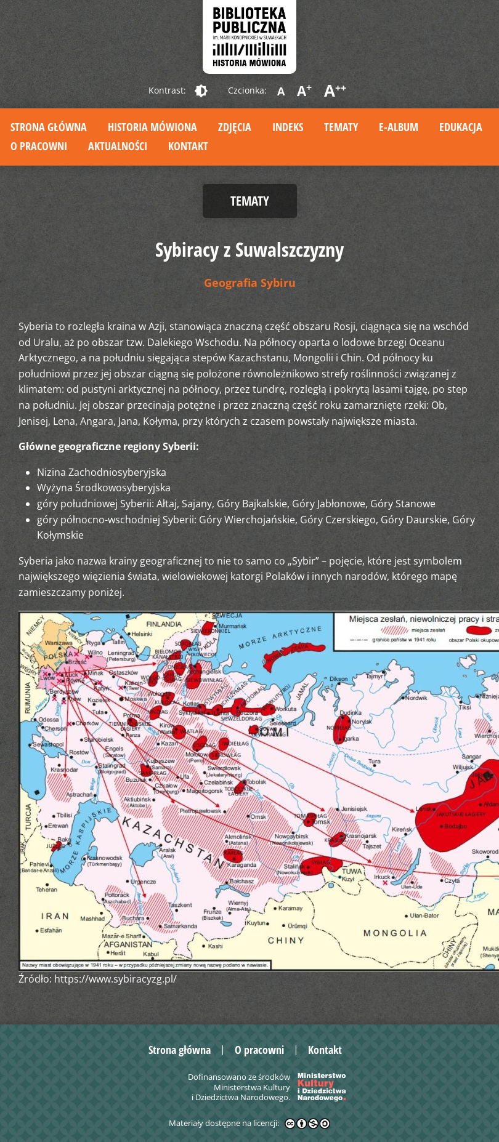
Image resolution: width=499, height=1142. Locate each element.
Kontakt (188, 146)
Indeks (287, 126)
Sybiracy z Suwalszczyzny (249, 249)
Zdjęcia (234, 126)
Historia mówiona (152, 126)
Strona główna (48, 126)
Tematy (341, 126)
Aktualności (117, 146)
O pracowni (38, 146)
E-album (398, 126)
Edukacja (460, 126)
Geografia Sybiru (250, 282)
